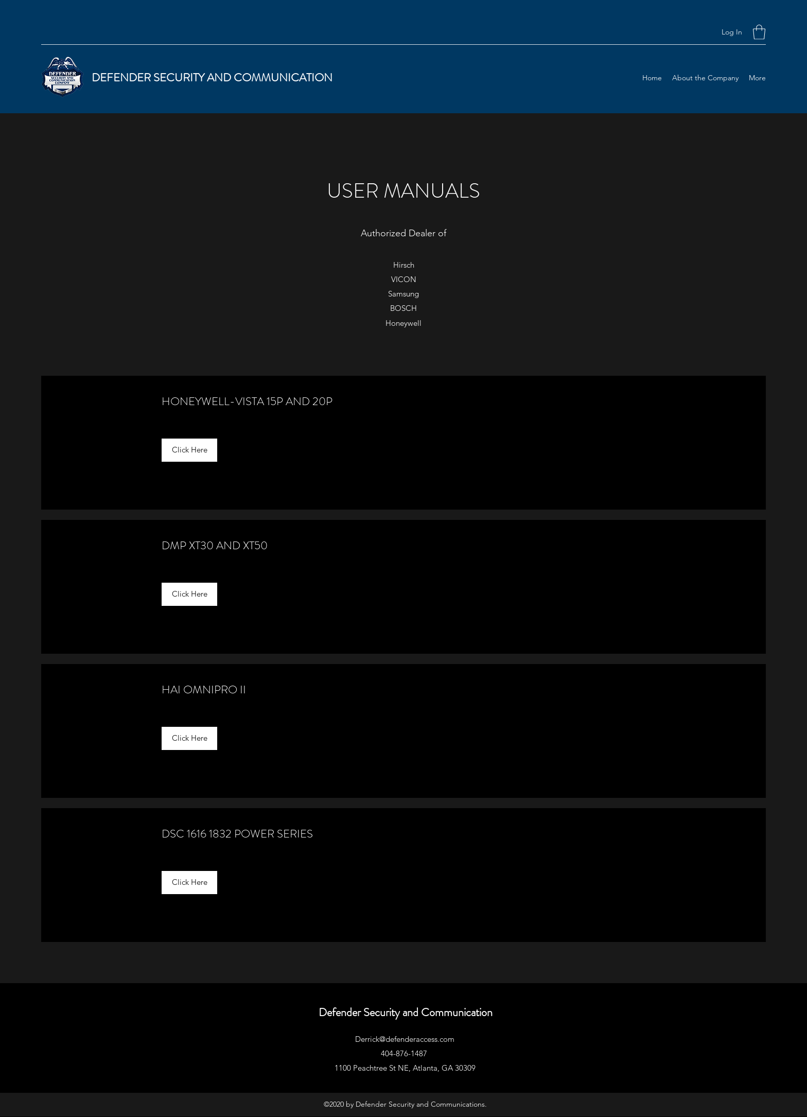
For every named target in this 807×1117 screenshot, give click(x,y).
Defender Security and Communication (406, 1012)
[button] (759, 32)
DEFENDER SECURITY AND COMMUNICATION (212, 77)
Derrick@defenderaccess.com (404, 1039)
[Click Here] (189, 450)
